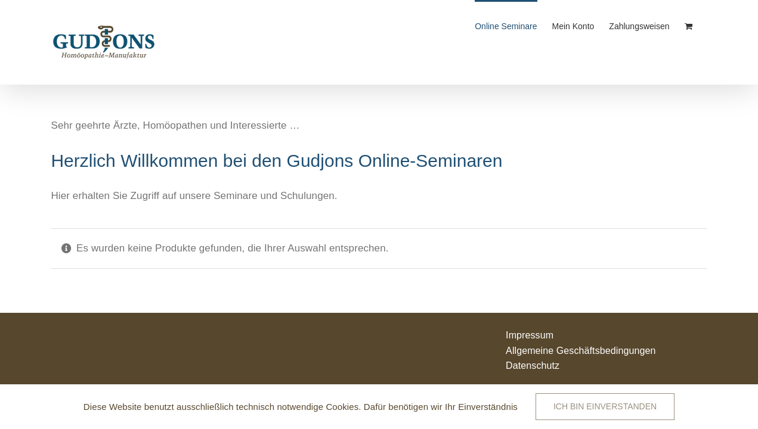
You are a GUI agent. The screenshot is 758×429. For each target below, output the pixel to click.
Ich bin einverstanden (605, 406)
